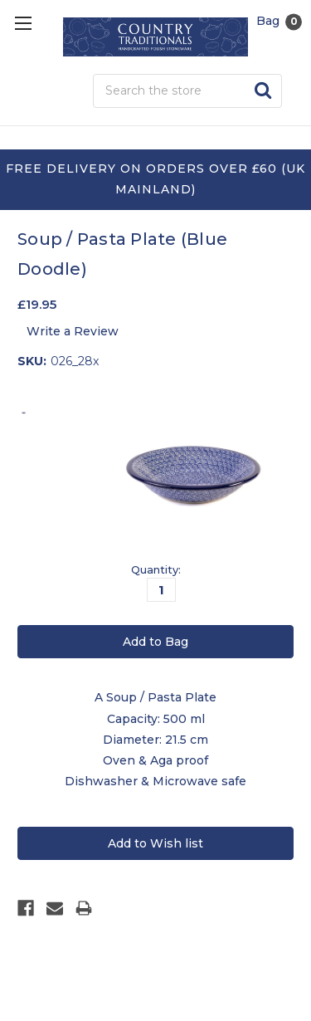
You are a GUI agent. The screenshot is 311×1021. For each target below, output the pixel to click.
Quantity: (156, 569)
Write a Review (73, 331)
